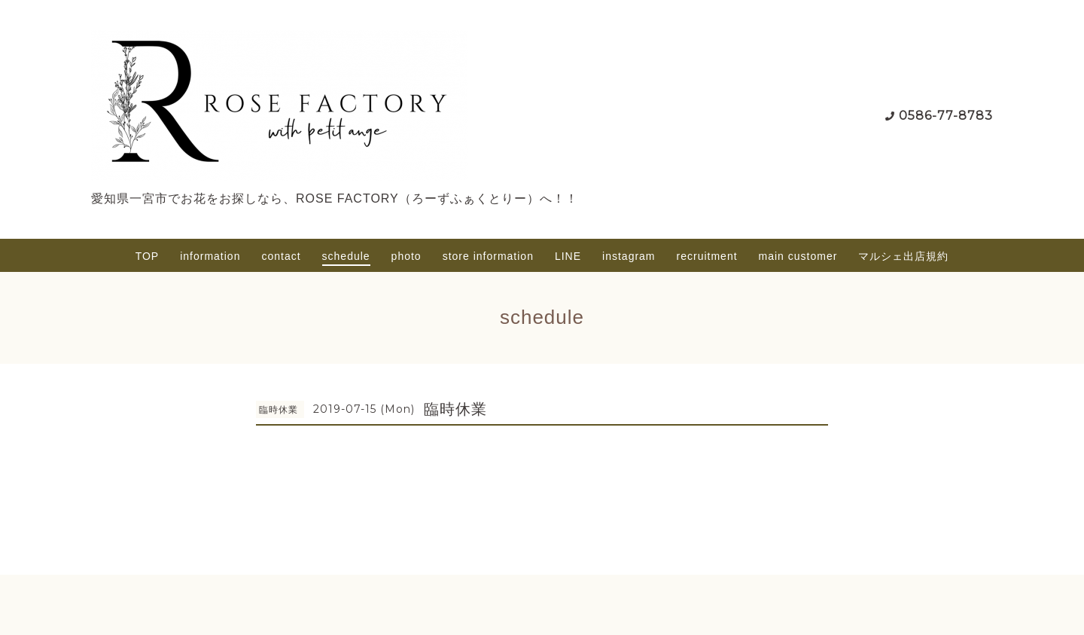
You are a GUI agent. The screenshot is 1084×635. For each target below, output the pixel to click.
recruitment (707, 256)
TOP (148, 256)
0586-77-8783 (946, 115)
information (210, 256)
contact (280, 256)
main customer (798, 256)
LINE (568, 256)
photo (406, 256)
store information (488, 256)
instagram (628, 256)
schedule (346, 256)
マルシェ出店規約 (903, 256)
